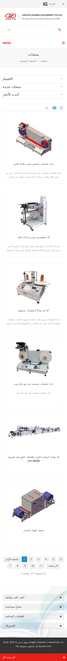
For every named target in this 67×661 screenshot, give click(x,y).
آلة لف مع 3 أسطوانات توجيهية (33, 311)
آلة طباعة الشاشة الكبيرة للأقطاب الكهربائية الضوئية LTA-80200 (33, 459)
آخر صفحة (53, 566)
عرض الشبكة (54, 108)
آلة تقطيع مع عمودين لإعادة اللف (33, 237)
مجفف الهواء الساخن (33, 530)
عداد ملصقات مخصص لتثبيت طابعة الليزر (33, 164)
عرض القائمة (61, 108)
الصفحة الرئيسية (28, 61)
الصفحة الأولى (12, 559)
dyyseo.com (44, 646)
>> (41, 566)
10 (33, 566)
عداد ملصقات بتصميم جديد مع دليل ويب (33, 384)
